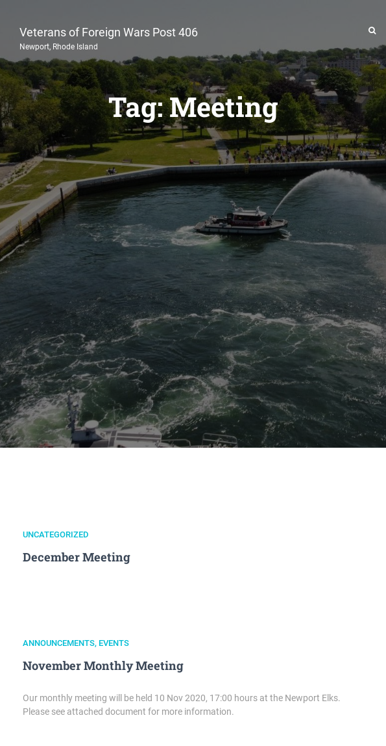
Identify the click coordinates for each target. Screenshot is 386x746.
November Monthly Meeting (103, 665)
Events (114, 643)
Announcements (59, 643)
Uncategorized (56, 534)
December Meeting (76, 557)
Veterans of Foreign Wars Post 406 (108, 37)
